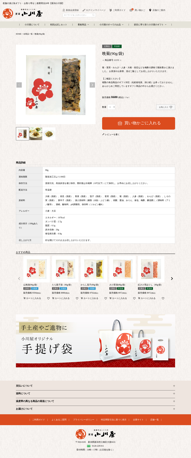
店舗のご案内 (159, 10)
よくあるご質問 (59, 420)
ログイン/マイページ (96, 10)
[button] (19, 278)
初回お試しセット (58, 24)
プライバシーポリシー (83, 420)
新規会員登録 (72, 10)
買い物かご (138, 9)
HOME (18, 34)
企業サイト (138, 420)
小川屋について (32, 24)
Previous (19, 85)
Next (92, 85)
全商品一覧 (28, 34)
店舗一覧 (154, 420)
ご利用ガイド (119, 10)
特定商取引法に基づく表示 (113, 420)
